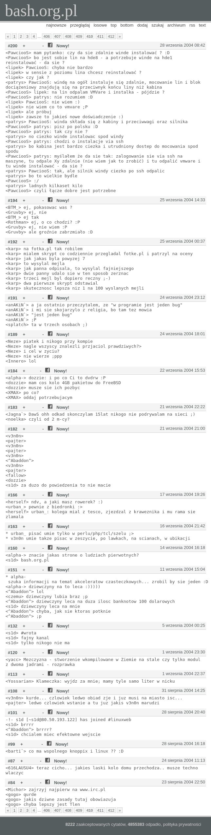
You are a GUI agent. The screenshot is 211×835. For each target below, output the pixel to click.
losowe (100, 25)
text (202, 25)
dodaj (142, 25)
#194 (12, 200)
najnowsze (56, 25)
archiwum (176, 25)
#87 (11, 760)
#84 (11, 782)
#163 (12, 526)
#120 (12, 652)
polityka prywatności (182, 824)
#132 (12, 626)
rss (192, 25)
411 (100, 36)
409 (79, 36)
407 (57, 36)
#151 (12, 569)
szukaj (157, 25)
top (114, 25)
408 (68, 36)
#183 (12, 407)
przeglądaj (80, 25)
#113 (12, 674)
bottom (127, 25)
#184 (12, 370)
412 (111, 36)
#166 (12, 495)
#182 (12, 429)
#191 (12, 298)
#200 (12, 45)
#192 (12, 241)
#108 (12, 691)
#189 (12, 334)
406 (47, 36)
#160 (12, 548)
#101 (12, 712)
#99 (11, 744)
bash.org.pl (41, 10)
